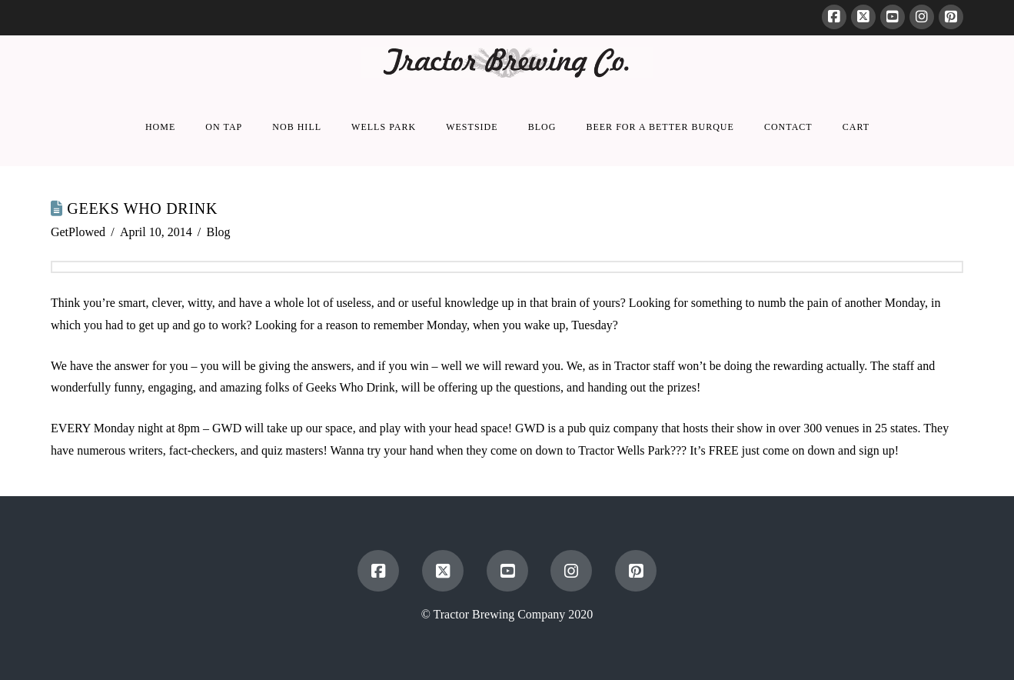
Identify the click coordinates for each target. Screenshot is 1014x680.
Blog (219, 231)
